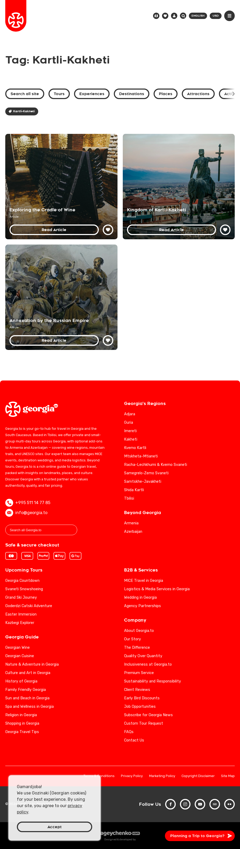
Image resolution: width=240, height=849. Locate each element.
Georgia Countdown (22, 580)
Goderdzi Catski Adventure (28, 606)
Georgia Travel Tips (22, 732)
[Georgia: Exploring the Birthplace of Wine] (61, 186)
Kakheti (130, 439)
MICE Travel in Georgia (143, 580)
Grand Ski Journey (21, 597)
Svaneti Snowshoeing (24, 589)
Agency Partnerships (142, 606)
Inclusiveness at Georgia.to (148, 664)
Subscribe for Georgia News (148, 715)
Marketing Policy (162, 776)
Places (165, 93)
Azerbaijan (133, 531)
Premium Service (139, 673)
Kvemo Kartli (135, 448)
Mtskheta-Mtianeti (141, 456)
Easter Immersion (21, 614)
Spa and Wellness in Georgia (29, 706)
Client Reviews (137, 689)
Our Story (132, 639)
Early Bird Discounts (142, 698)
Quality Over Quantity (143, 656)
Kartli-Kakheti (22, 111)
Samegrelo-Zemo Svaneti (146, 473)
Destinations (131, 93)
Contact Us (134, 740)
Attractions (198, 93)
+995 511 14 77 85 (27, 503)
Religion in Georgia (21, 715)
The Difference (137, 647)
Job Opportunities (140, 706)
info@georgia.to (26, 513)
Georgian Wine (17, 647)
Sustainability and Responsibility (152, 681)
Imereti (130, 431)
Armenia (131, 523)
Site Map (228, 776)
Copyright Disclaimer (198, 776)
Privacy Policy (132, 776)
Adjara (129, 414)
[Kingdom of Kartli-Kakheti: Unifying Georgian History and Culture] (179, 186)
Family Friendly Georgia (25, 689)
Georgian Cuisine (19, 656)
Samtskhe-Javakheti (142, 481)
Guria (128, 422)
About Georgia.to (139, 630)
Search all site (25, 93)
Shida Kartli (134, 490)
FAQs (129, 732)
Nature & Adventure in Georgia (32, 664)
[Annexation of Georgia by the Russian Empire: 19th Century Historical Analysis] (61, 297)
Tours (59, 93)
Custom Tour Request (143, 723)
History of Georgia (21, 681)
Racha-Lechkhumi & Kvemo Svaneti (155, 464)
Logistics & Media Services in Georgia (157, 589)
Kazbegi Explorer (19, 623)
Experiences (91, 93)
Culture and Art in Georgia (27, 673)
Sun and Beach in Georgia (27, 698)
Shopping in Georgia (22, 723)
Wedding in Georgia (140, 597)
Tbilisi (129, 498)
